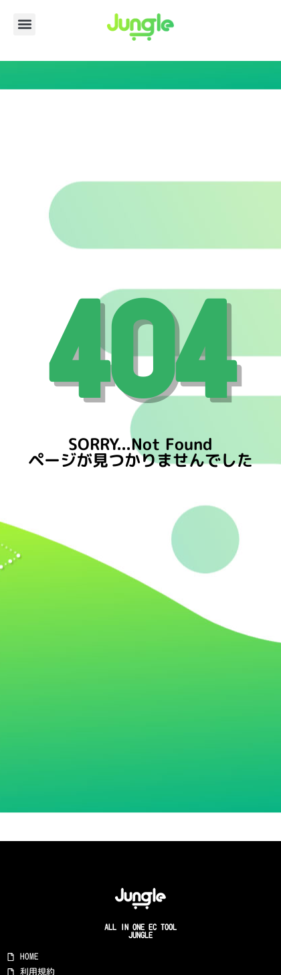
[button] (24, 24)
